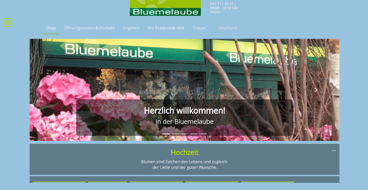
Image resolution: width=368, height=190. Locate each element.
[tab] (166, 141)
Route (215, 11)
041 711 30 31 (222, 3)
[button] (53, 97)
